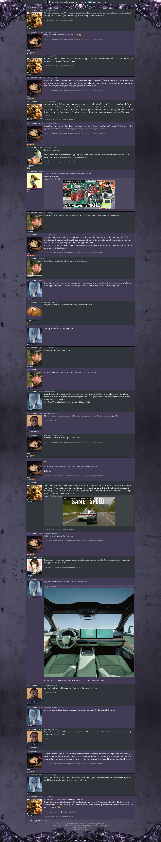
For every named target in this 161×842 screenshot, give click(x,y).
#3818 (28, 147)
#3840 (28, 775)
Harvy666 (30, 576)
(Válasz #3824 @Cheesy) (50, 326)
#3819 (28, 171)
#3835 (28, 579)
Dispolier (30, 166)
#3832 (28, 483)
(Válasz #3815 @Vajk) (49, 101)
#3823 (28, 280)
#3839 (28, 751)
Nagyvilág (55, 2)
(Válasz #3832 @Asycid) (50, 533)
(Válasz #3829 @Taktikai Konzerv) (53, 435)
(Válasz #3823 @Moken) (50, 302)
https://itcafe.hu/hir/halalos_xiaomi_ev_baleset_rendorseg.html (66, 261)
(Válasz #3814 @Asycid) (50, 78)
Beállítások (49, 2)
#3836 (28, 685)
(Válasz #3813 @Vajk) (49, 56)
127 (86, 2)
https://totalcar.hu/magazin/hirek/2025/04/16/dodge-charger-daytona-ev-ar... (71, 466)
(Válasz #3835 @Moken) (50, 685)
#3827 (28, 370)
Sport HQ (63, 2)
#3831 (28, 459)
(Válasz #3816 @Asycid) (50, 123)
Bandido (30, 231)
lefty (28, 189)
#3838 (28, 729)
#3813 (28, 32)
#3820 (28, 213)
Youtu (47, 179)
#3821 (28, 235)
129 (94, 2)
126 (82, 2)
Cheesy (30, 320)
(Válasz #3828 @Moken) (50, 413)
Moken (29, 298)
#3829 (28, 413)
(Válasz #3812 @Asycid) (50, 32)
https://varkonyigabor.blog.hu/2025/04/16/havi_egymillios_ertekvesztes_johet (72, 372)
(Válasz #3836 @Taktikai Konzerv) (53, 707)
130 (98, 2)
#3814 (28, 56)
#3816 (28, 101)
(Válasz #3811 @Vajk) (49, 10)
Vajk (28, 50)
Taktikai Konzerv (33, 432)
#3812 (28, 10)
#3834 (28, 557)
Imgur (47, 587)
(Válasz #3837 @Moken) (50, 729)
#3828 (28, 391)
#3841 (28, 797)
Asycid (29, 28)
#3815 (28, 78)
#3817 (28, 123)
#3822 (28, 258)
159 (105, 2)
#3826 (28, 348)
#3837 (28, 707)
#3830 (28, 435)
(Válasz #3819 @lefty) (49, 213)
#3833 (28, 533)
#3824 (28, 302)
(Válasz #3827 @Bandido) (51, 391)
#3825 (28, 326)
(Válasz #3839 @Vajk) (50, 775)
